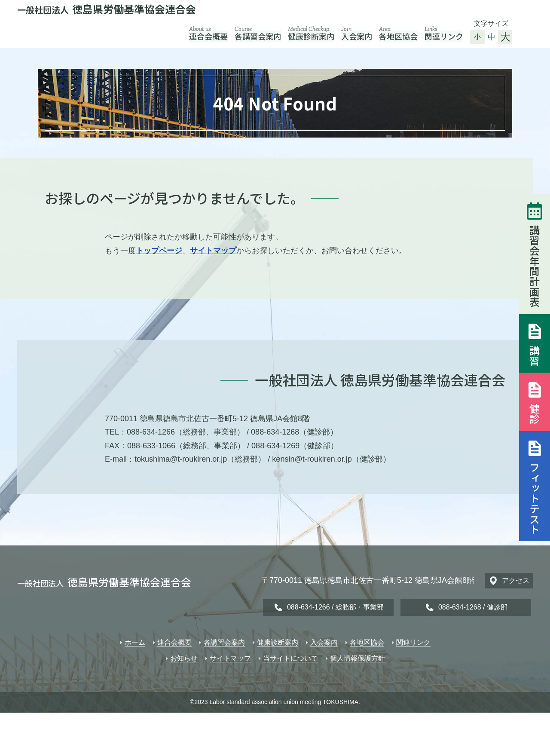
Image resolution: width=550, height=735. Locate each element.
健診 (534, 414)
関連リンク (444, 36)
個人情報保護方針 (357, 658)
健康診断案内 (311, 36)
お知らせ (184, 658)
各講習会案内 (258, 36)
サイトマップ (213, 250)
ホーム (135, 642)
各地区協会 (398, 36)
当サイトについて (290, 658)
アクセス (515, 580)
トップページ (159, 250)
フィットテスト (534, 498)
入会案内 (356, 36)
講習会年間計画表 (534, 266)
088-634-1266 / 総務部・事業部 (335, 607)
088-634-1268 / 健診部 (472, 607)
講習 (534, 355)
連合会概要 (208, 36)
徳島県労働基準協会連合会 (106, 8)
